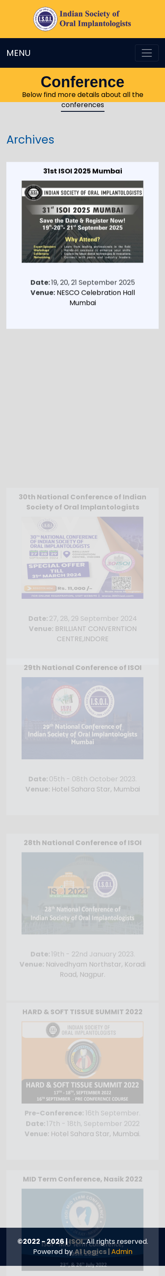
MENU (18, 53)
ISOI (76, 1241)
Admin (121, 1252)
